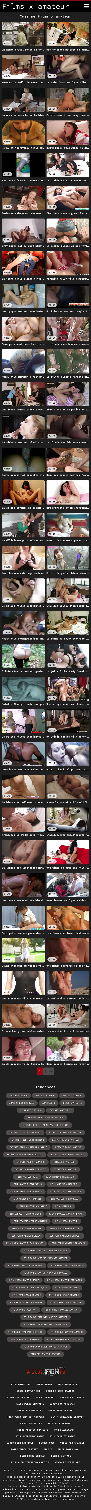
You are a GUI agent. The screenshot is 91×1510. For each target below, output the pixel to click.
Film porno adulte (72, 1397)
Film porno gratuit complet (25, 1416)
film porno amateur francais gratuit (45, 1258)
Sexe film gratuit (60, 1423)
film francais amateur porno (65, 1213)
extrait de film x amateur (25, 1132)
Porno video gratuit (24, 1449)
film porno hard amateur (24, 1339)
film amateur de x (27, 1177)
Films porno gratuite (30, 1403)
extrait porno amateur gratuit (24, 1154)
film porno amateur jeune (24, 1280)
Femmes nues (47, 1442)
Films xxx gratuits (30, 1410)
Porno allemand (64, 1429)
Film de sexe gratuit (60, 1391)
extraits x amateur (65, 1169)
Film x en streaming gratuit (30, 1462)
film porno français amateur (61, 1309)
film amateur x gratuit (33, 1206)
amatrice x (48, 1103)
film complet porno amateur (25, 1213)
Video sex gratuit (19, 1397)
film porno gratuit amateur (67, 1332)
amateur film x (18, 1095)
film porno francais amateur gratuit (45, 1317)
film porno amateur (66, 1221)
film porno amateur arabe (26, 1228)
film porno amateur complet (64, 1236)
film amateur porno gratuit (26, 1191)
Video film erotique (20, 1442)
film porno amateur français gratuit (45, 1250)
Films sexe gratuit (61, 1410)
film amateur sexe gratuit (65, 1191)
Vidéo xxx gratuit (72, 1442)
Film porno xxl (21, 1384)
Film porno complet (33, 1455)
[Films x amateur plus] (86, 6)
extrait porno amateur (68, 1147)
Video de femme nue (67, 1462)
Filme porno (44, 1384)
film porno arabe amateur (64, 1295)
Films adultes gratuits (32, 1429)
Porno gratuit (45, 1397)
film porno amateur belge (64, 1228)
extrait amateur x (60, 1110)
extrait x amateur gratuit (30, 1169)
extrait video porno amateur (67, 1154)
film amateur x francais (27, 1199)
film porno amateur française (25, 1265)
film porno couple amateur (65, 1302)
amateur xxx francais (21, 1103)
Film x (47, 1449)
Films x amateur (30, 1499)
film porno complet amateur (26, 1302)
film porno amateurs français (29, 1287)
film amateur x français (64, 1199)
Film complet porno (62, 1436)
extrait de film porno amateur (45, 1117)
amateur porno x (45, 1095)
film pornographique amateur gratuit (45, 1346)
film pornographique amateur (64, 1339)
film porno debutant (24, 1309)
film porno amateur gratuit (67, 1265)
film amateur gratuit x (63, 1184)
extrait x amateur (63, 1162)
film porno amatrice (67, 1287)
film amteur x (63, 1206)
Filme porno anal (68, 1449)
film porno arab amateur (26, 1295)
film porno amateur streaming (64, 1280)
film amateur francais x (60, 1177)
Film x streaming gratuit (67, 1416)
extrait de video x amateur (65, 1132)
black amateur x (72, 1103)
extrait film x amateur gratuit (28, 1147)
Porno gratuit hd (30, 1423)
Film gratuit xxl (68, 1384)
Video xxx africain (62, 1403)
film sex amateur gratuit (45, 1354)
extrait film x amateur (65, 1140)
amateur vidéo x (72, 1095)
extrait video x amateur (31, 1162)
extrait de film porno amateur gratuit (45, 1125)
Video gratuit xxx (29, 1391)
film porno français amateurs (25, 1332)
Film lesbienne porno (30, 1436)
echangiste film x (30, 1110)
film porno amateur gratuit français (45, 1272)
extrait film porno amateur (28, 1140)
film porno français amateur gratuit (45, 1324)
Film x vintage (61, 1455)
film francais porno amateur (30, 1221)
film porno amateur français (68, 1243)
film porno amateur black (25, 1236)
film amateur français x (27, 1184)
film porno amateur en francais (24, 1243)
